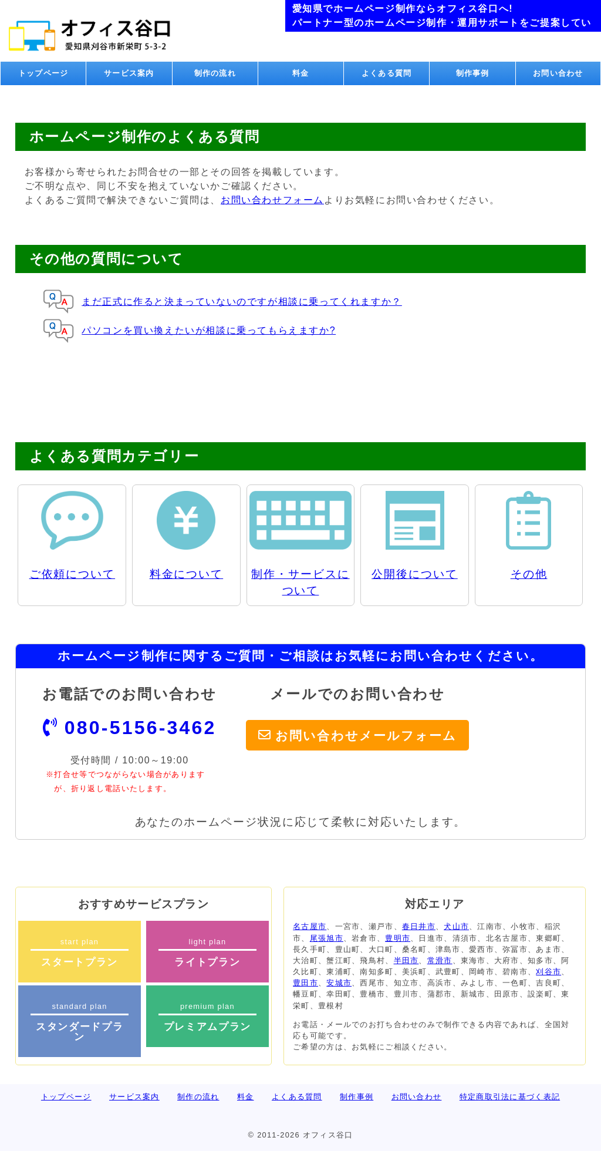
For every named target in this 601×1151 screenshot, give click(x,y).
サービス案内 (129, 73)
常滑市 (440, 960)
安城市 (339, 982)
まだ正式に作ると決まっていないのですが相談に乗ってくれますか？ (242, 302)
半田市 (406, 960)
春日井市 (418, 926)
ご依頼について (72, 574)
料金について (187, 574)
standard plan (80, 1022)
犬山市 (456, 926)
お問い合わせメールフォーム (366, 735)
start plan (80, 952)
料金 (300, 73)
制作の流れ (215, 73)
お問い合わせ (558, 73)
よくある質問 (387, 73)
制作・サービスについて (300, 582)
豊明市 (397, 938)
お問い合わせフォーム (272, 200)
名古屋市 (309, 926)
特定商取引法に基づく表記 (510, 1096)
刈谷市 (548, 971)
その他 (529, 574)
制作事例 (472, 73)
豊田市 (305, 982)
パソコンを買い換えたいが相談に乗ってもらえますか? (209, 330)
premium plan (207, 1017)
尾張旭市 (326, 938)
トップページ (43, 73)
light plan (207, 952)
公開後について (414, 574)
